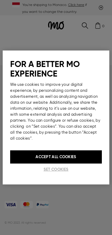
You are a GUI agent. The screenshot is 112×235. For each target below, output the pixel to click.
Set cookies (56, 169)
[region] (56, 117)
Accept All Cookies (56, 156)
